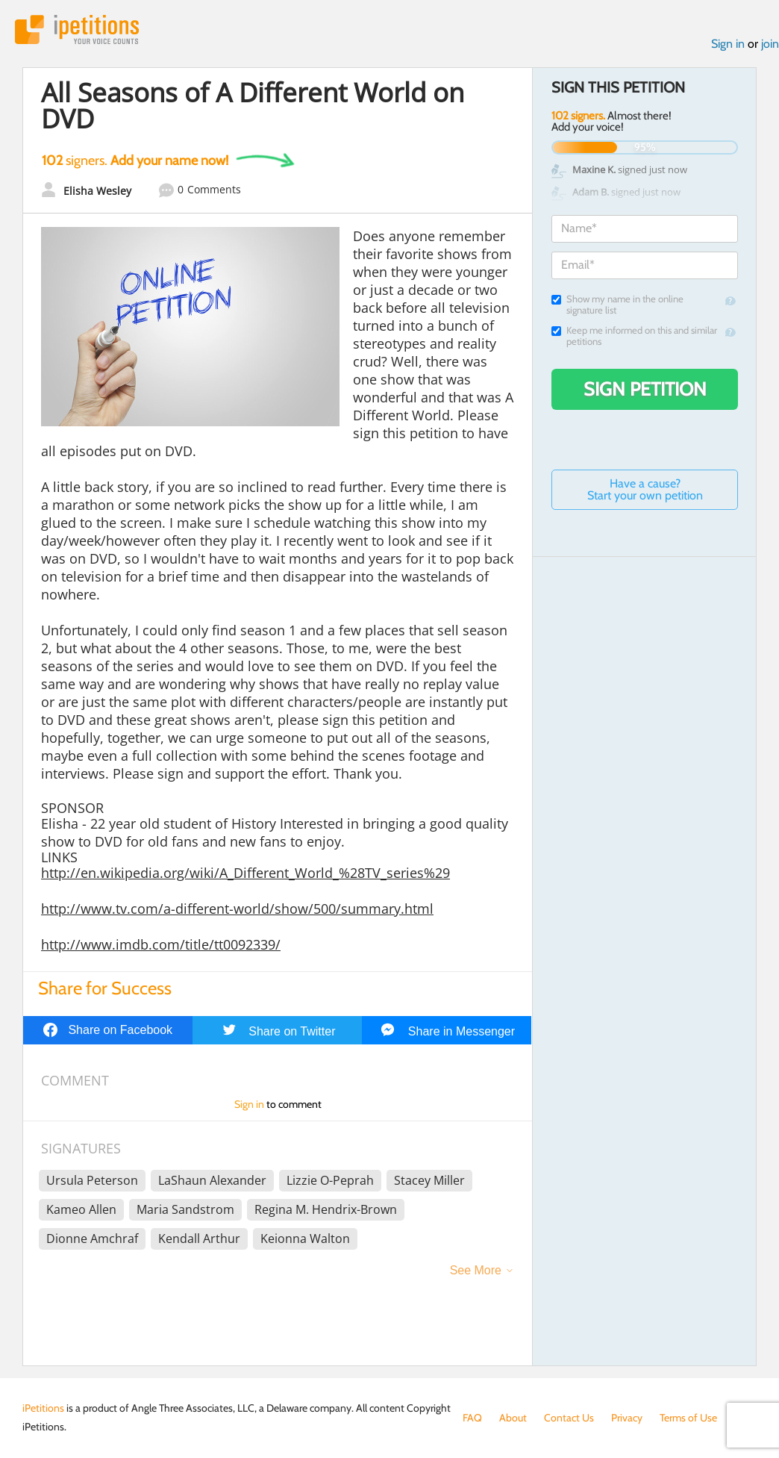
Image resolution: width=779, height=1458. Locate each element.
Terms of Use (688, 1417)
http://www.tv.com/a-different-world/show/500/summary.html (237, 909)
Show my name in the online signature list (617, 304)
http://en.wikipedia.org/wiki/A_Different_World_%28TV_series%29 (245, 873)
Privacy (626, 1417)
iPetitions (77, 29)
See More (475, 1270)
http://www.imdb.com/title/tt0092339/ (161, 944)
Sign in (728, 44)
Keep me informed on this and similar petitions (634, 336)
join (770, 44)
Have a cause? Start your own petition (645, 489)
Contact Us (569, 1417)
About (513, 1417)
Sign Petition (645, 389)
